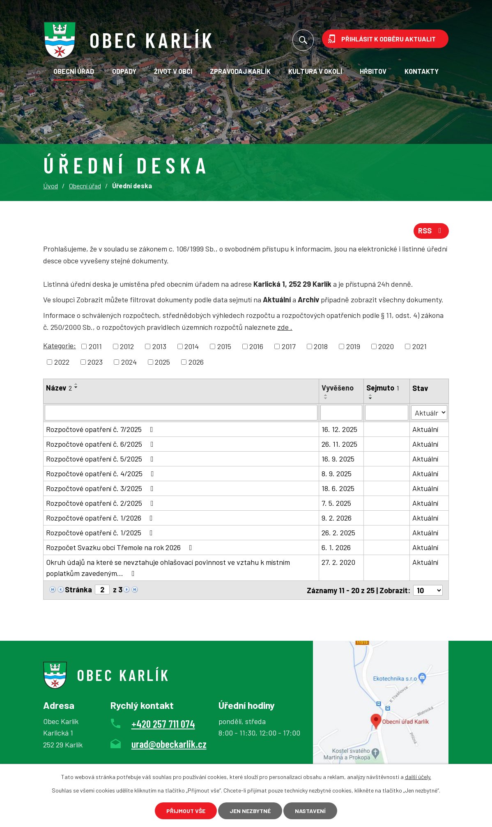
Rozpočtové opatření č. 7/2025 (101, 429)
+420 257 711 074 (163, 723)
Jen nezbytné (250, 810)
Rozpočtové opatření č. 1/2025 (101, 532)
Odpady (124, 71)
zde (284, 326)
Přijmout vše (185, 810)
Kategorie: (59, 345)
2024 (129, 361)
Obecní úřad (73, 71)
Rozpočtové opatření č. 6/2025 (101, 443)
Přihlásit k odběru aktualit (388, 39)
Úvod (50, 186)
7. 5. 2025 (336, 502)
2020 (386, 346)
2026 (196, 361)
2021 (419, 346)
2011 (95, 346)
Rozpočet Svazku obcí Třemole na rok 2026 (120, 547)
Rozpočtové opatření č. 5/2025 (101, 458)
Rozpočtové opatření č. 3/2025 (101, 488)
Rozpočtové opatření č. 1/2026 (101, 517)
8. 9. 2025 (337, 473)
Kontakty (422, 71)
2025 (162, 361)
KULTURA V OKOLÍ (315, 71)
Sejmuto (382, 387)
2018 (321, 346)
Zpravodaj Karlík (240, 71)
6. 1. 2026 (336, 547)
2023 (95, 361)
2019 (353, 346)
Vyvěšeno (338, 387)
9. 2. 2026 (337, 517)
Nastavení (310, 810)
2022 (61, 361)
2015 (224, 346)
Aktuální (425, 429)
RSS (431, 230)
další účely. (418, 776)
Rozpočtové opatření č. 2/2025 (101, 502)
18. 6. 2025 (338, 488)
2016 (256, 346)
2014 (191, 346)
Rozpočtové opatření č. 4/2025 (101, 473)
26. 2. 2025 (338, 532)
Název (59, 387)
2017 (289, 346)
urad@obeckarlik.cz (169, 743)
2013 (159, 346)
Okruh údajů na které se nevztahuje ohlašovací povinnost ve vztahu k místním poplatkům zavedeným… (168, 567)
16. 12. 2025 (339, 429)
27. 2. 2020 (338, 562)
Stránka (78, 589)
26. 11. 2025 (339, 443)
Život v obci (173, 71)
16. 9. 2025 (338, 458)
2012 (127, 346)
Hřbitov (373, 71)
